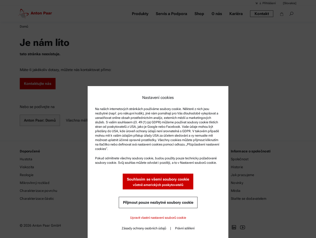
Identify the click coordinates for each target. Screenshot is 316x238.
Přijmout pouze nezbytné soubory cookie (158, 202)
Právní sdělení (185, 228)
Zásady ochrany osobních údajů (144, 228)
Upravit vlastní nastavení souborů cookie (158, 218)
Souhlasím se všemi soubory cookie (158, 182)
